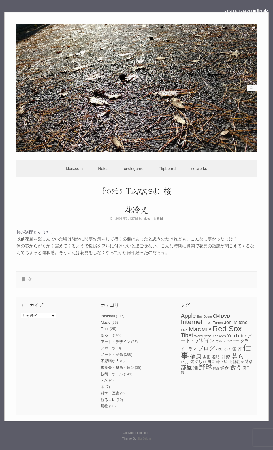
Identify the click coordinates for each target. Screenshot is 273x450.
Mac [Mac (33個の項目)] (195, 329)
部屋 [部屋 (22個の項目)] (186, 367)
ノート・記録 (112, 354)
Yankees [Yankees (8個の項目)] (219, 336)
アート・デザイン (115, 342)
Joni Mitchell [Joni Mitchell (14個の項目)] (236, 322)
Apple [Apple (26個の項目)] (188, 315)
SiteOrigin (144, 438)
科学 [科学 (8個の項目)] (219, 362)
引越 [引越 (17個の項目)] (225, 357)
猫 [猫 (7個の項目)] (205, 362)
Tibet (105, 329)
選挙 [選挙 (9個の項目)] (248, 362)
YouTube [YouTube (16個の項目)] (236, 335)
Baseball (108, 316)
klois (146, 218)
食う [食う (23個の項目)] (236, 367)
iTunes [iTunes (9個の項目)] (217, 323)
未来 (104, 380)
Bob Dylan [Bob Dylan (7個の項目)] (204, 316)
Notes (103, 168)
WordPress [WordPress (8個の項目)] (202, 336)
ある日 (158, 218)
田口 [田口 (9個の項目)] (211, 362)
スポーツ (108, 348)
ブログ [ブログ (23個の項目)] (206, 348)
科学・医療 (110, 393)
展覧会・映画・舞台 (117, 367)
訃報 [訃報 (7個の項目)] (236, 362)
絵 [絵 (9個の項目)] (225, 362)
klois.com (74, 168)
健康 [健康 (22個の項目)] (195, 356)
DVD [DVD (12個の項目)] (225, 316)
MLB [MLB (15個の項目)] (206, 329)
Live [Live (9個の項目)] (184, 330)
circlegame (134, 168)
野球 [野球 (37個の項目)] (205, 367)
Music (105, 322)
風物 (104, 406)
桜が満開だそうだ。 (35, 232)
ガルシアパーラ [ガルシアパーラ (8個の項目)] (227, 341)
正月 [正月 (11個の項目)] (185, 361)
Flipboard (167, 168)
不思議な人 (110, 361)
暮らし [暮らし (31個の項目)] (241, 356)
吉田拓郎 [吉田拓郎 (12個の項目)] (210, 357)
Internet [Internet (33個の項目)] (191, 321)
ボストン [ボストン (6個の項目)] (222, 349)
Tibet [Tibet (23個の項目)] (187, 335)
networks (199, 168)
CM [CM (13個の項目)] (216, 316)
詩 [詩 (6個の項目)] (242, 362)
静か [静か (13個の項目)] (224, 367)
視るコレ (108, 400)
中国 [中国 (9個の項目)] (232, 349)
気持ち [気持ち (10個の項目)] (196, 361)
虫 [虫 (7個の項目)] (230, 362)
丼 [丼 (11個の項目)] (240, 349)
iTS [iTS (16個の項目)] (207, 322)
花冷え (137, 209)
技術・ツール (112, 374)
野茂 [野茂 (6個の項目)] (216, 368)
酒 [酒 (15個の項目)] (195, 367)
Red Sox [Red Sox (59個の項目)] (227, 329)
